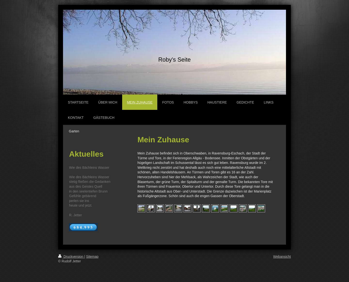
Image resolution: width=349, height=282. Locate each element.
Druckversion (71, 256)
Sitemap (92, 256)
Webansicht (282, 256)
